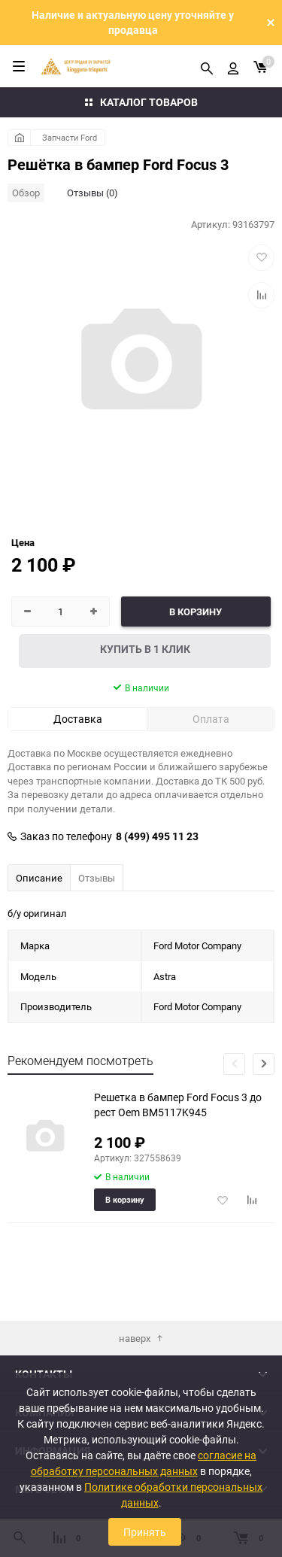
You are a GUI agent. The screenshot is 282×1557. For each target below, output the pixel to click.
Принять (144, 1532)
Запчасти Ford (69, 137)
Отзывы (96, 878)
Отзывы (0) (92, 192)
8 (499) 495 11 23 (157, 836)
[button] (263, 1064)
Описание (39, 878)
